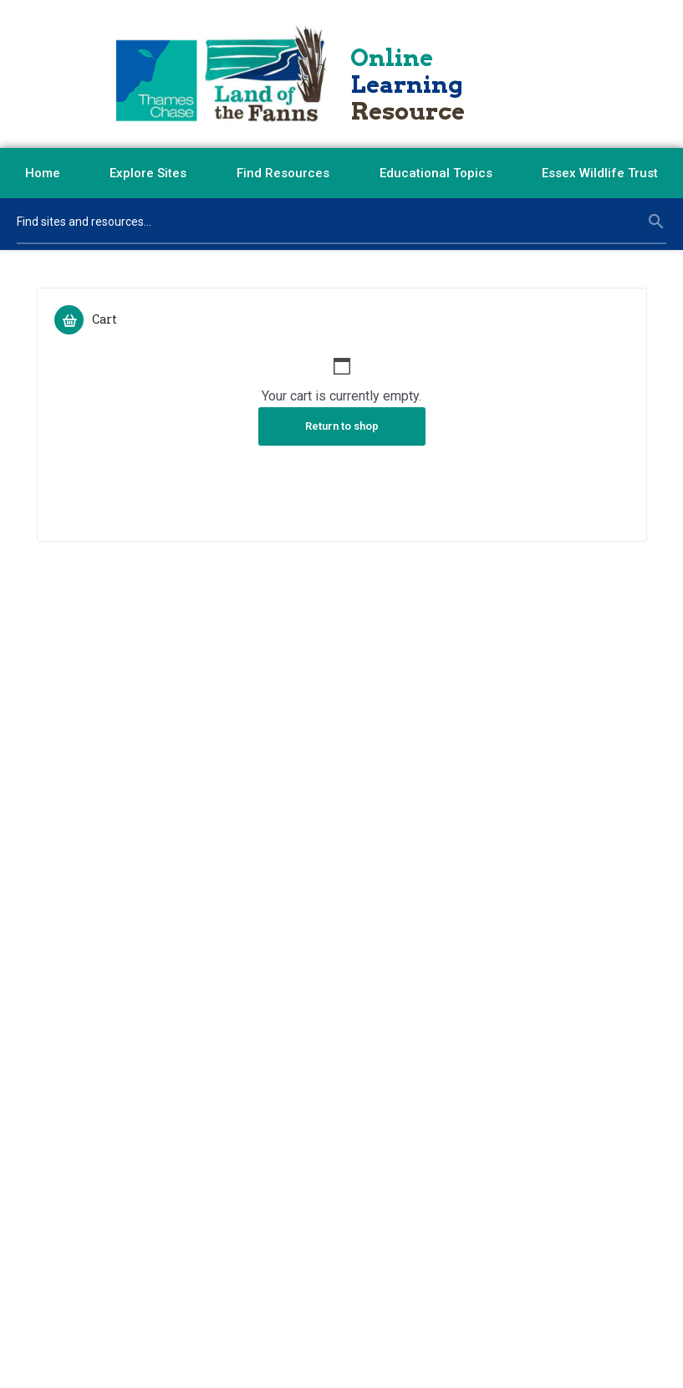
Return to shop (342, 426)
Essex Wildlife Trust (600, 173)
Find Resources (283, 173)
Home (42, 173)
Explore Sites (148, 173)
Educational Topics (436, 173)
